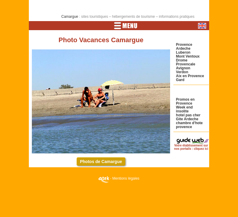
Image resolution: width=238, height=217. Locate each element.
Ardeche (183, 48)
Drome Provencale (185, 62)
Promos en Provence (185, 101)
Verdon (182, 72)
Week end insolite (184, 109)
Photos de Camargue (101, 161)
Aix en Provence (190, 76)
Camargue (69, 16)
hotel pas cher (188, 115)
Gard (180, 80)
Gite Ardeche (187, 119)
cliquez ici (201, 148)
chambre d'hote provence (189, 125)
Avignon (183, 68)
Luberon (183, 52)
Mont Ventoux (188, 56)
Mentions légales (125, 178)
